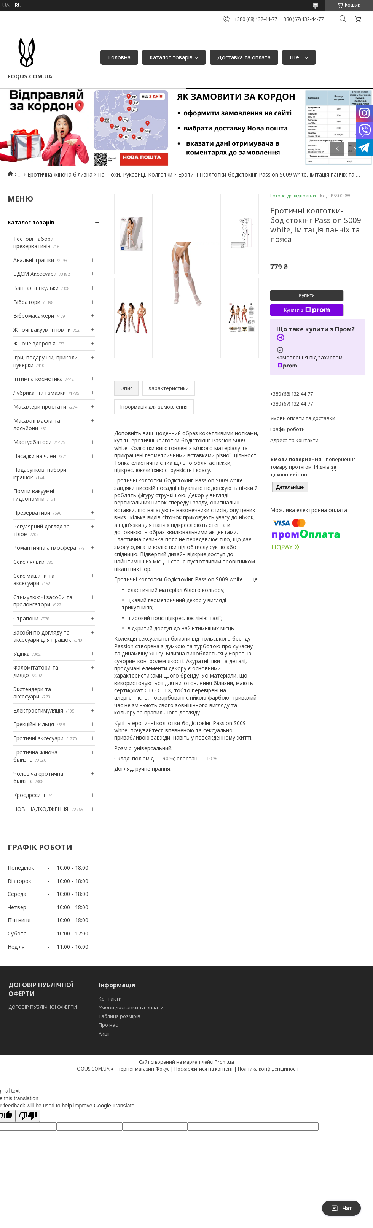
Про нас (108, 1024)
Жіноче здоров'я (34, 343)
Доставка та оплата (244, 57)
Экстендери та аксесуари (32, 693)
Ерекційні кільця (33, 724)
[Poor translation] (28, 1116)
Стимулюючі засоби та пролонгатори (42, 600)
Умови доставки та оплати (131, 1007)
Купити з (307, 310)
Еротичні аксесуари (38, 738)
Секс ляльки (29, 561)
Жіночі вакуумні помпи (42, 329)
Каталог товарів (171, 57)
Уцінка (21, 653)
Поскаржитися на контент (203, 1069)
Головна (119, 57)
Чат (341, 1208)
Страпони (25, 618)
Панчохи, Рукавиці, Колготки (135, 174)
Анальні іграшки (33, 260)
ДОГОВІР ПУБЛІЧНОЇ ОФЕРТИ (43, 1007)
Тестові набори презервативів (33, 242)
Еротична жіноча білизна (59, 174)
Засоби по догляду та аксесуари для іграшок (42, 636)
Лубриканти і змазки (39, 392)
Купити (307, 295)
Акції (104, 1033)
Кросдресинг (29, 795)
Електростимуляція (38, 710)
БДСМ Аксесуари (35, 273)
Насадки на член (34, 456)
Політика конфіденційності (268, 1069)
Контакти (110, 998)
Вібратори (26, 301)
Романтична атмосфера (44, 547)
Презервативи (31, 512)
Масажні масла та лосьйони (36, 424)
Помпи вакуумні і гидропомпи (35, 494)
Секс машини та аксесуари (33, 579)
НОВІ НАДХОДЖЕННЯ (41, 809)
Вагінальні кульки (36, 287)
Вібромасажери (33, 315)
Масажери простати (39, 406)
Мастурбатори (32, 441)
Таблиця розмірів (119, 1016)
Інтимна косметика (38, 378)
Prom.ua (224, 1061)
